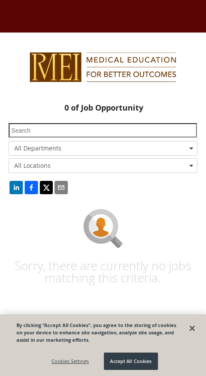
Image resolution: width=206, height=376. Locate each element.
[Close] (192, 328)
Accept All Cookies (130, 361)
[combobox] (103, 148)
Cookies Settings (70, 361)
